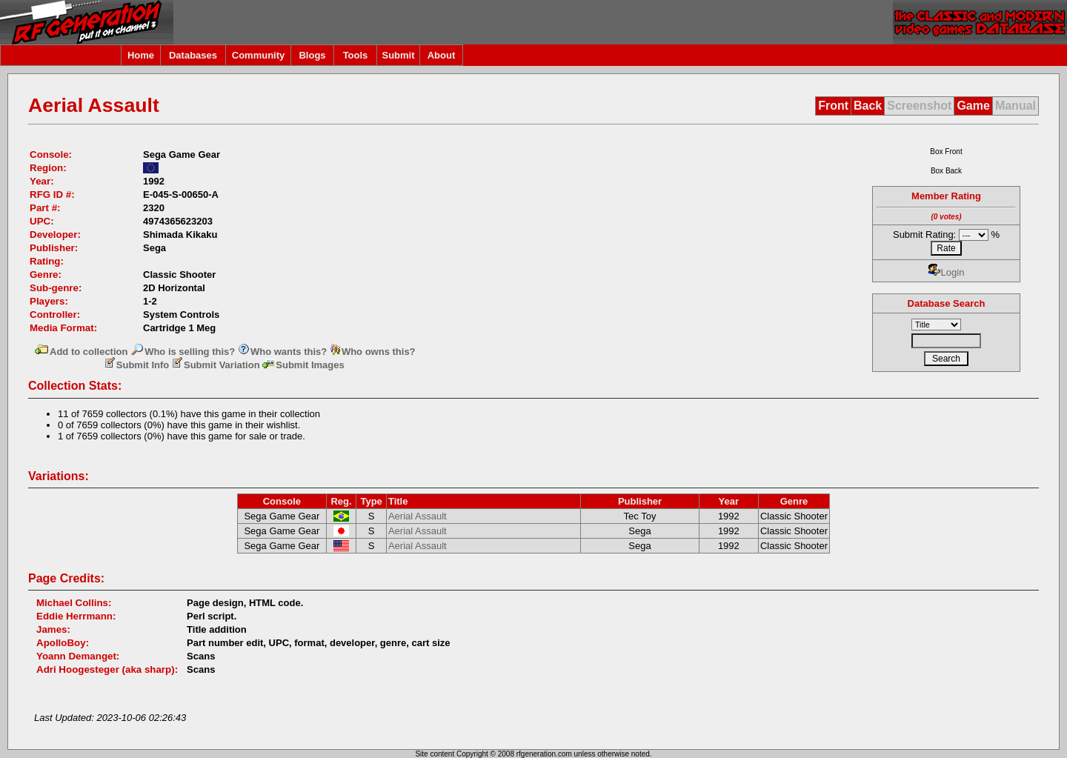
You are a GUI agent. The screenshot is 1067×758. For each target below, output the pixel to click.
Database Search (946, 303)
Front (833, 105)
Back (868, 105)
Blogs (312, 55)
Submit (398, 55)
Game (973, 105)
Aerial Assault (417, 516)
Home (140, 55)
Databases (193, 55)
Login (946, 272)
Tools (355, 55)
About (442, 55)
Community (258, 55)
